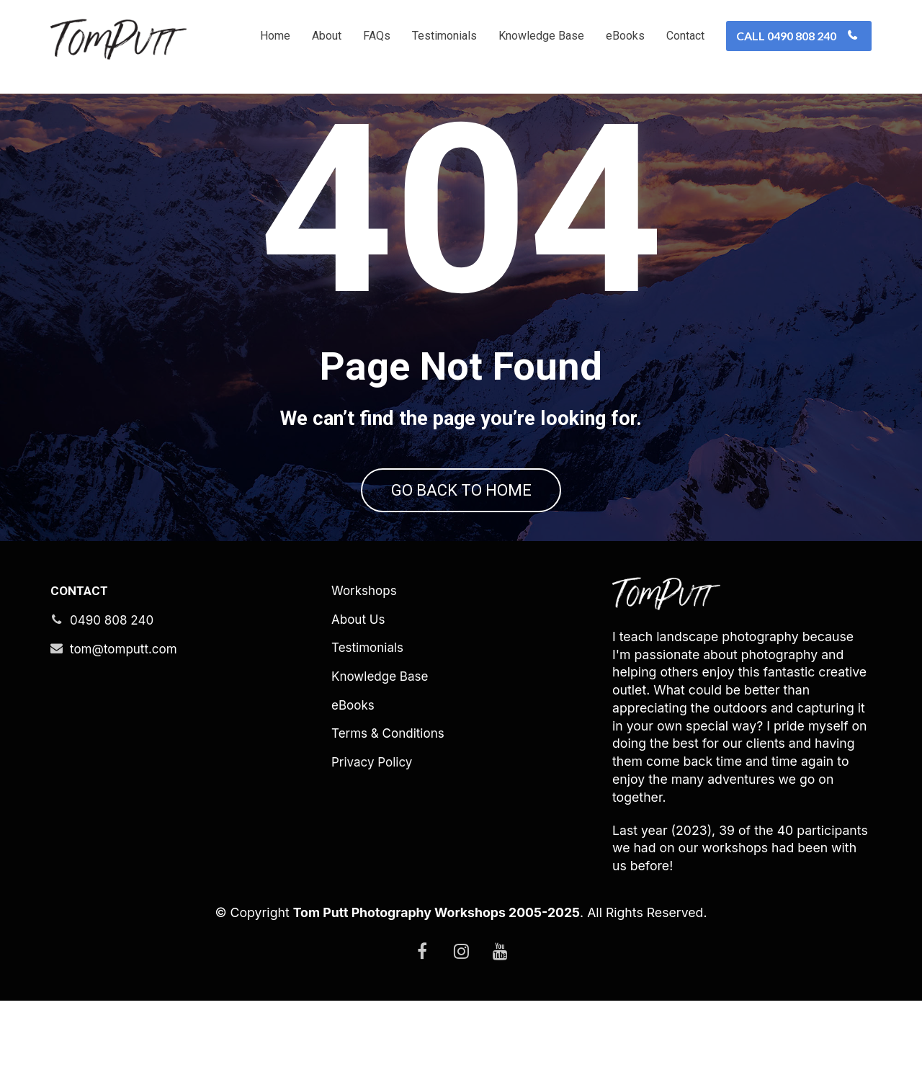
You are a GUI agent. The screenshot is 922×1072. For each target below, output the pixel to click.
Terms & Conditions (387, 805)
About (326, 36)
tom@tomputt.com (113, 720)
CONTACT (79, 662)
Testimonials (444, 36)
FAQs (376, 36)
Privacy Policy (371, 834)
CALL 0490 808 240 (797, 36)
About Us (358, 691)
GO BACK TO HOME (461, 526)
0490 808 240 (101, 691)
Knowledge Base (541, 36)
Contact (685, 36)
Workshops (364, 662)
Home (275, 36)
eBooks (625, 36)
